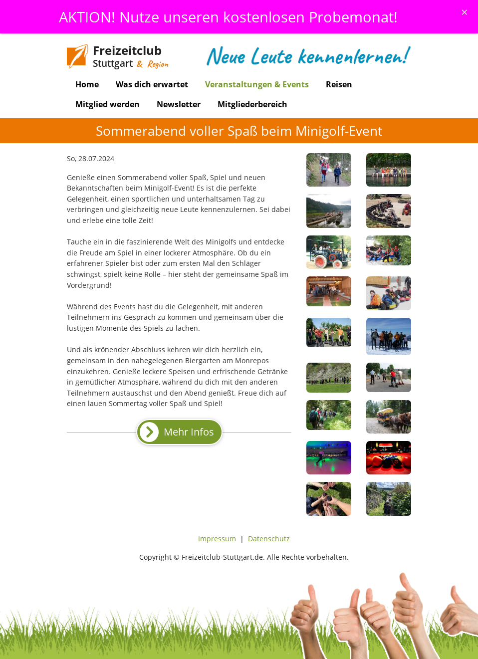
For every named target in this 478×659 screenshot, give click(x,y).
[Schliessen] (464, 12)
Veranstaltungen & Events (257, 84)
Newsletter (179, 104)
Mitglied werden (107, 104)
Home (87, 84)
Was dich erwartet (152, 84)
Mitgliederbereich (252, 104)
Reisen (339, 84)
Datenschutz (269, 538)
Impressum (217, 538)
